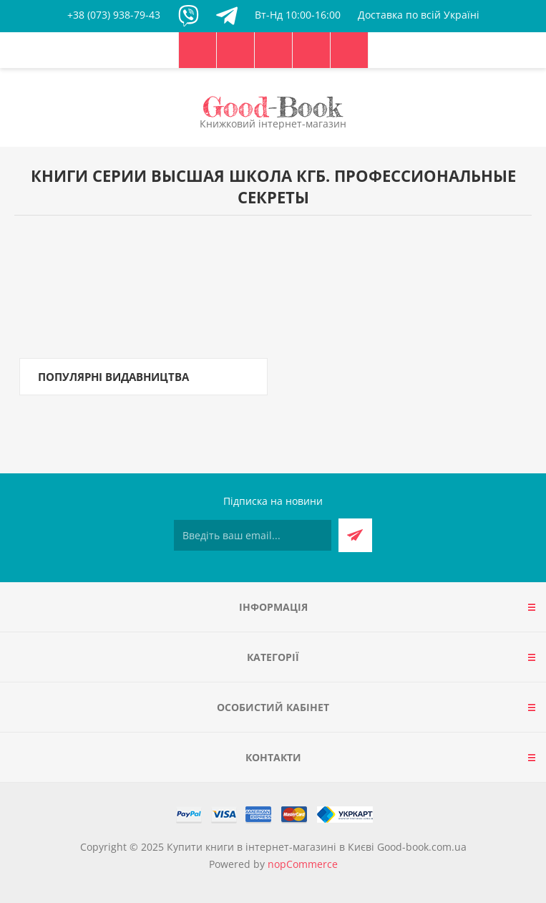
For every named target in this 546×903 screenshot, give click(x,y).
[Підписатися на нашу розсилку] (252, 535)
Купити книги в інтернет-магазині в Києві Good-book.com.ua (317, 847)
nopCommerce (303, 864)
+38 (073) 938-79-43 (113, 14)
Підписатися (355, 535)
